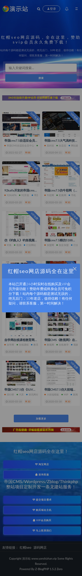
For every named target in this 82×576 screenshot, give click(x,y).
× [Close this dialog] (74, 269)
